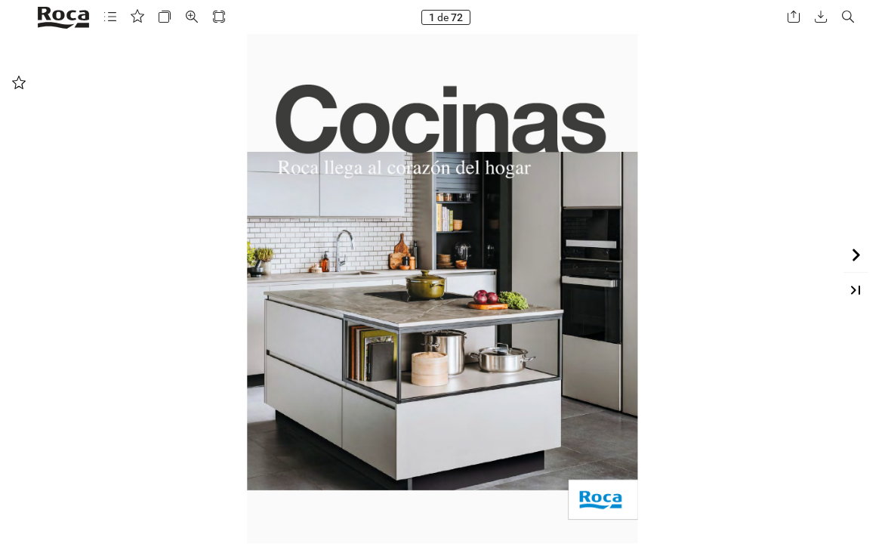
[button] (110, 17)
